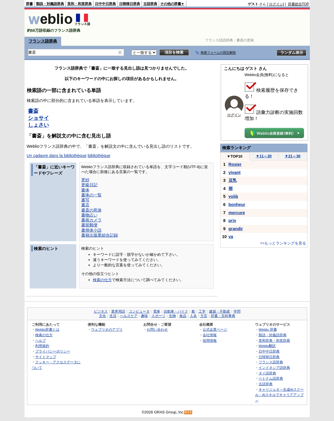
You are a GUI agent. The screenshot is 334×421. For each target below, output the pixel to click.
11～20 (264, 156)
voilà (233, 196)
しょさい (38, 125)
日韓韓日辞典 (129, 4)
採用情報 (210, 340)
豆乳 (233, 180)
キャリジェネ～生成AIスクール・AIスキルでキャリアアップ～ (279, 394)
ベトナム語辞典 (271, 378)
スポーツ (158, 316)
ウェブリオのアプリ (107, 329)
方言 (203, 316)
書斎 (33, 111)
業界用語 (118, 311)
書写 (85, 200)
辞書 (29, 4)
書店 (85, 204)
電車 (156, 311)
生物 (172, 316)
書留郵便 (89, 225)
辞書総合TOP (298, 4)
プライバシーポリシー (52, 351)
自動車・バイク (176, 311)
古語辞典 (150, 4)
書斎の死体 (91, 210)
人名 (193, 316)
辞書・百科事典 (223, 316)
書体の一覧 (91, 195)
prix (232, 220)
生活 (112, 316)
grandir (236, 228)
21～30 (292, 156)
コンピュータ (139, 311)
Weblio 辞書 (268, 329)
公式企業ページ (215, 329)
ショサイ (38, 118)
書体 (85, 190)
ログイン (276, 4)
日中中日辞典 (105, 4)
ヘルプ (40, 340)
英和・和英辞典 (79, 4)
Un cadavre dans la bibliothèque (57, 155)
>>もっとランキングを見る (283, 243)
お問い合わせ (157, 329)
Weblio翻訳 (267, 346)
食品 (182, 316)
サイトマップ (45, 357)
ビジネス (101, 311)
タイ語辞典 (267, 373)
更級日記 (89, 184)
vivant (235, 172)
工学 (202, 311)
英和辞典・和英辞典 (274, 340)
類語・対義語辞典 (50, 4)
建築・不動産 (219, 311)
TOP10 (235, 156)
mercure (237, 212)
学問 (237, 311)
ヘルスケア (128, 316)
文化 (102, 316)
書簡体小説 (91, 230)
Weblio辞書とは (47, 329)
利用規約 (42, 346)
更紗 (85, 179)
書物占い (89, 215)
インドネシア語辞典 (274, 367)
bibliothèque (99, 155)
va (231, 236)
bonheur (237, 204)
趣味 (144, 316)
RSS (188, 412)
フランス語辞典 (43, 41)
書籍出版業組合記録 (99, 235)
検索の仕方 (102, 280)
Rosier (235, 164)
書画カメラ (91, 220)
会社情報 (210, 335)
